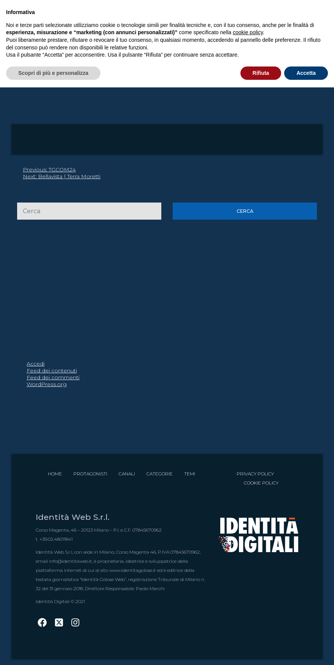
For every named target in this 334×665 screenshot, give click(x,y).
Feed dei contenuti (52, 370)
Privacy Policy (255, 474)
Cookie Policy (261, 483)
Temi (189, 474)
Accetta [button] (306, 73)
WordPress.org (47, 384)
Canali (127, 474)
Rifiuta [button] (261, 73)
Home (55, 474)
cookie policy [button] (248, 32)
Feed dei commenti (53, 377)
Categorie (159, 474)
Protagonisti (90, 474)
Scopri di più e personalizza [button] (53, 73)
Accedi (36, 363)
